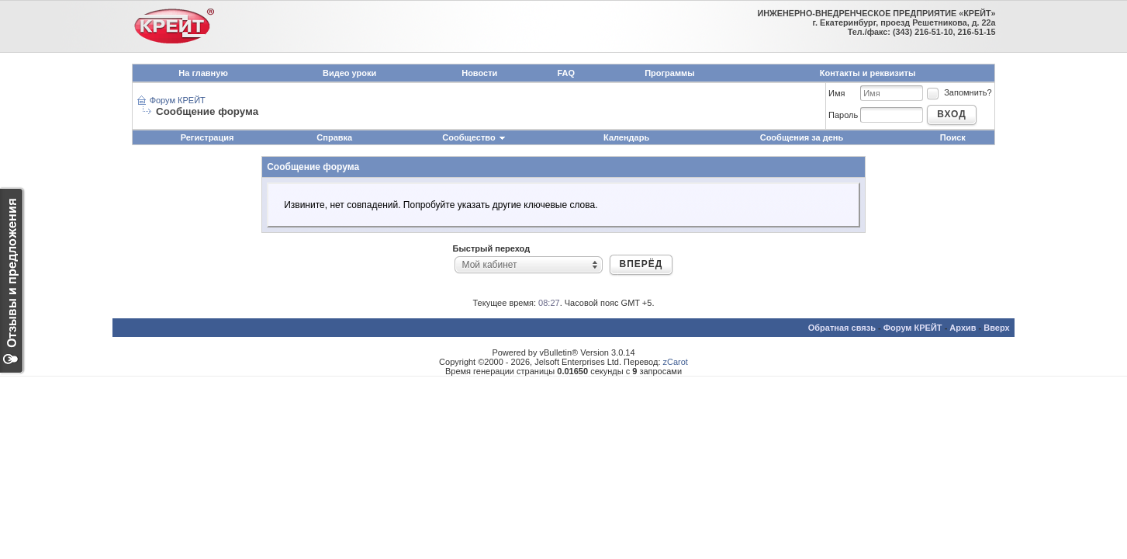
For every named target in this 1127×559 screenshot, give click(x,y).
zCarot (675, 361)
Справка (334, 137)
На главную (202, 73)
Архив (962, 327)
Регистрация (207, 137)
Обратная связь (842, 327)
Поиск (953, 137)
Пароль (843, 115)
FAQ (567, 73)
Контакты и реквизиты (868, 73)
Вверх (996, 327)
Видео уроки (349, 73)
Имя (836, 93)
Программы (669, 73)
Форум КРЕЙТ (178, 100)
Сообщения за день (801, 137)
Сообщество (474, 137)
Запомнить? (958, 92)
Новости (479, 73)
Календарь (626, 137)
